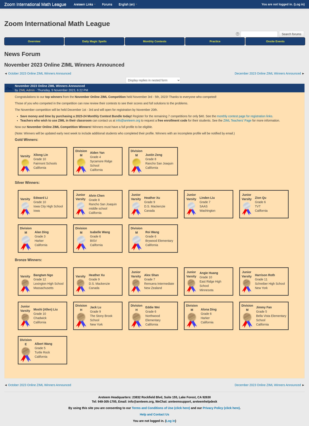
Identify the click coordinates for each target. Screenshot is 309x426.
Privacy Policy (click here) (221, 408)
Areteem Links (84, 4)
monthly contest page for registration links (244, 116)
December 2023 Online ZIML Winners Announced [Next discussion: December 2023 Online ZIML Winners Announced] (268, 73)
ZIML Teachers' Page (237, 120)
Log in (299, 4)
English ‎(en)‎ (128, 4)
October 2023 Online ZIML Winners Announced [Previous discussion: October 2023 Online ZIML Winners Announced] (39, 73)
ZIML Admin (27, 90)
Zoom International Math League (35, 4)
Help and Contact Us (154, 414)
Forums (107, 4)
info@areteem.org (128, 120)
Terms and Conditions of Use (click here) (161, 408)
